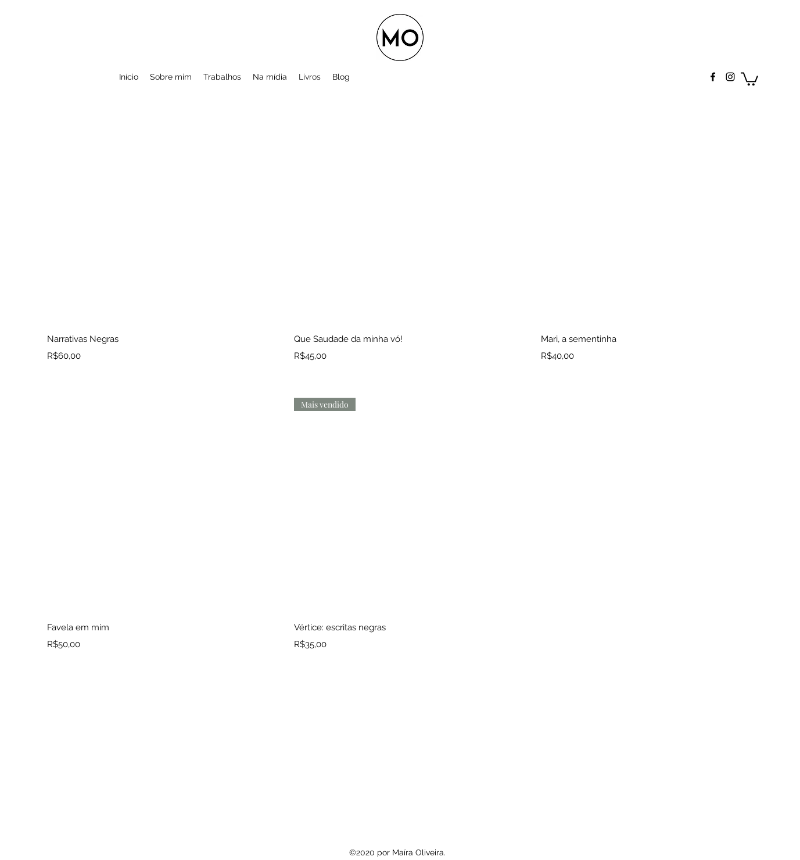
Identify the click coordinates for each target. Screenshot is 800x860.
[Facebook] (713, 77)
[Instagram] (730, 77)
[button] (749, 78)
